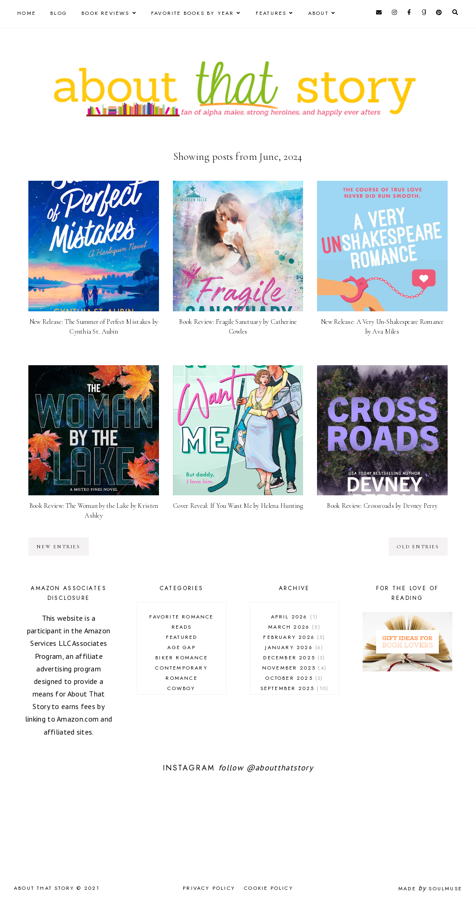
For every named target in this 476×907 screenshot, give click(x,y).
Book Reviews (105, 13)
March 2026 (294, 627)
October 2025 (294, 678)
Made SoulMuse (430, 888)
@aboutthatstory (279, 767)
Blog (58, 13)
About (318, 13)
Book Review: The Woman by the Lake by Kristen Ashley (94, 510)
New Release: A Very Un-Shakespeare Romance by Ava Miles (382, 326)
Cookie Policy (268, 888)
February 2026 (294, 637)
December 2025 (294, 657)
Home (26, 13)
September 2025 (294, 688)
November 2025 (294, 667)
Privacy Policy (209, 888)
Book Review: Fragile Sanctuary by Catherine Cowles (238, 326)
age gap (181, 647)
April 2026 (294, 616)
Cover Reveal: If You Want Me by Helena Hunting (238, 506)
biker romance (181, 657)
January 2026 (294, 647)
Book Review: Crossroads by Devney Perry (382, 506)
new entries (58, 547)
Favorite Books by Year (192, 13)
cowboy (181, 688)
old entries (418, 547)
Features (271, 13)
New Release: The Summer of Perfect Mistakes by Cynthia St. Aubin (94, 326)
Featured (182, 637)
